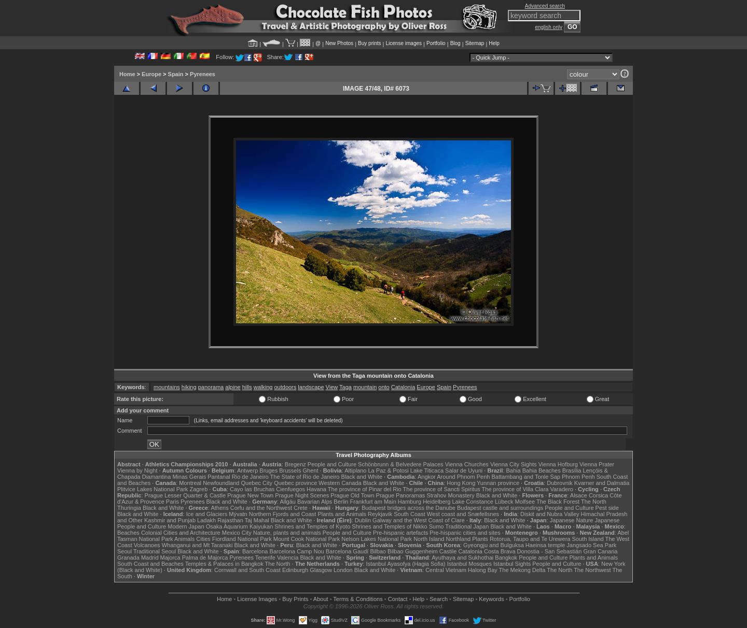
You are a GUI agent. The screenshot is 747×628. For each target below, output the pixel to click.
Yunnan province (498, 483)
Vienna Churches (467, 464)
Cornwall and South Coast (247, 570)
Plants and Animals (341, 514)
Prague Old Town (352, 495)
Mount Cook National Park (306, 539)
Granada (128, 557)
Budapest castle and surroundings (500, 508)
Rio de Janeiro (250, 477)
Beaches (128, 533)
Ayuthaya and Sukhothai (462, 557)
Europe (151, 74)
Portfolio (436, 43)
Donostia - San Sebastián (549, 551)
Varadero (561, 489)
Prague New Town (250, 495)
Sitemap (475, 43)
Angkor (427, 477)
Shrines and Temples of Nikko (389, 526)
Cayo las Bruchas (252, 489)
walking (263, 387)
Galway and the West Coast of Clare (418, 520)
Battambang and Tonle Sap (525, 477)
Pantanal (219, 477)
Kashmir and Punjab (170, 520)
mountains (167, 387)
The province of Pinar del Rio (365, 489)
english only (548, 27)
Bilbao (378, 551)
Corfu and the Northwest (261, 508)
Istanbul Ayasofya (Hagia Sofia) (405, 564)
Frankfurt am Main (373, 501)
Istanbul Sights (512, 564)
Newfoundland (221, 483)
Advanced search (545, 6)
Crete (301, 508)
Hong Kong (461, 483)
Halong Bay (482, 570)
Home (127, 74)
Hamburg (409, 501)
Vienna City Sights (513, 464)
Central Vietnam (445, 570)
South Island (588, 539)
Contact (398, 599)
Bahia (513, 470)
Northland (458, 539)
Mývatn (238, 514)
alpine (232, 387)
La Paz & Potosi (388, 470)
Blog (455, 43)
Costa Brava (500, 551)
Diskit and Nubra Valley (549, 514)
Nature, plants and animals (287, 533)
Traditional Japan (467, 526)
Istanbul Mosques (469, 564)
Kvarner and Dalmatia (601, 483)
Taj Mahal (257, 520)
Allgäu (288, 501)
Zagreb (198, 489)
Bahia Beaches (541, 470)
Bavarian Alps (314, 501)
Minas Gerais (189, 477)
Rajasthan (230, 520)
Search (439, 599)
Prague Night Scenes (302, 495)
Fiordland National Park (242, 539)
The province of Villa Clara (515, 489)
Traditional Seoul (154, 551)
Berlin (341, 501)
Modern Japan (186, 526)
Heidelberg (436, 501)
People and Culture (332, 464)
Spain (176, 74)
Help (494, 43)
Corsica (598, 495)
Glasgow (321, 570)
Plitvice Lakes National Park (152, 489)
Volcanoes (147, 545)
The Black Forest (557, 501)
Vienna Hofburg (558, 464)
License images (404, 43)
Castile (448, 551)
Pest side (607, 508)
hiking (189, 387)
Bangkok (506, 557)
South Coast (409, 514)
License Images (257, 599)
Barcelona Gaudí (347, 551)
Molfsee (525, 501)
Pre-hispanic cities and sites (465, 533)
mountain (365, 387)
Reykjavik (380, 514)
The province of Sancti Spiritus (441, 489)
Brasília (572, 470)
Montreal (190, 483)
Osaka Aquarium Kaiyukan (239, 526)
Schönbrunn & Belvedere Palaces (401, 464)
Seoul (124, 551)
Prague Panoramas (400, 495)
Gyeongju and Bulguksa (493, 545)
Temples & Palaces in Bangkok (224, 564)
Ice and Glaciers (206, 514)
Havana (316, 489)
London (343, 570)
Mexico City (237, 533)
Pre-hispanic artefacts (400, 533)
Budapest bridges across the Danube (408, 508)
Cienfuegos (290, 489)
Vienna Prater (596, 464)
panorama (211, 387)
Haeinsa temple (545, 545)
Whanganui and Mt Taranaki (197, 545)
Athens (219, 508)
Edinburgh (295, 570)
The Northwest (592, 570)
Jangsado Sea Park (591, 545)
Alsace (578, 495)
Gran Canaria (600, 551)
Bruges (268, 470)
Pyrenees (202, 74)
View (332, 387)
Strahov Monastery (450, 495)
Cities (203, 539)
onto (383, 387)
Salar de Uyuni (463, 470)
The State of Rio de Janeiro (305, 477)
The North (593, 501)
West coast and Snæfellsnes (463, 514)
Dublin (363, 520)
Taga (345, 387)
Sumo (436, 526)
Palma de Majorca (205, 557)
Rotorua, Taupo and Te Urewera (530, 539)
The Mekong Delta (522, 570)
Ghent (311, 470)
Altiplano (355, 470)
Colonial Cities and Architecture (180, 533)
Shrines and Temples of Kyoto (312, 526)
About (320, 599)
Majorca (170, 557)
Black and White (361, 477)
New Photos (339, 43)
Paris (172, 501)
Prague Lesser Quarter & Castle (185, 495)
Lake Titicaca (427, 470)
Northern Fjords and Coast (282, 514)
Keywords (491, 599)
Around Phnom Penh (463, 477)
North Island (428, 539)
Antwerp (247, 470)
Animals (184, 539)
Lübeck (504, 501)
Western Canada (340, 483)
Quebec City (257, 483)
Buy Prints (295, 599)
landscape (311, 387)
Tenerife (265, 557)
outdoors (285, 387)
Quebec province (295, 483)
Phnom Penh (578, 477)
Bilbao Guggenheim (413, 551)
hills (247, 387)
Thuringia (129, 508)
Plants (480, 539)
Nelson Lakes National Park (376, 539)
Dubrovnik (560, 483)
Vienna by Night (137, 470)
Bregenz (295, 464)
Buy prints (369, 43)
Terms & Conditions (357, 599)
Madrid (150, 557)
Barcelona (255, 551)
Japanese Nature (571, 520)
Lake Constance (472, 501)
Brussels (290, 470)
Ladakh (206, 520)
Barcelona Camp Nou (297, 551)
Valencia (287, 557)
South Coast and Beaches (150, 564)
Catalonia (403, 387)
